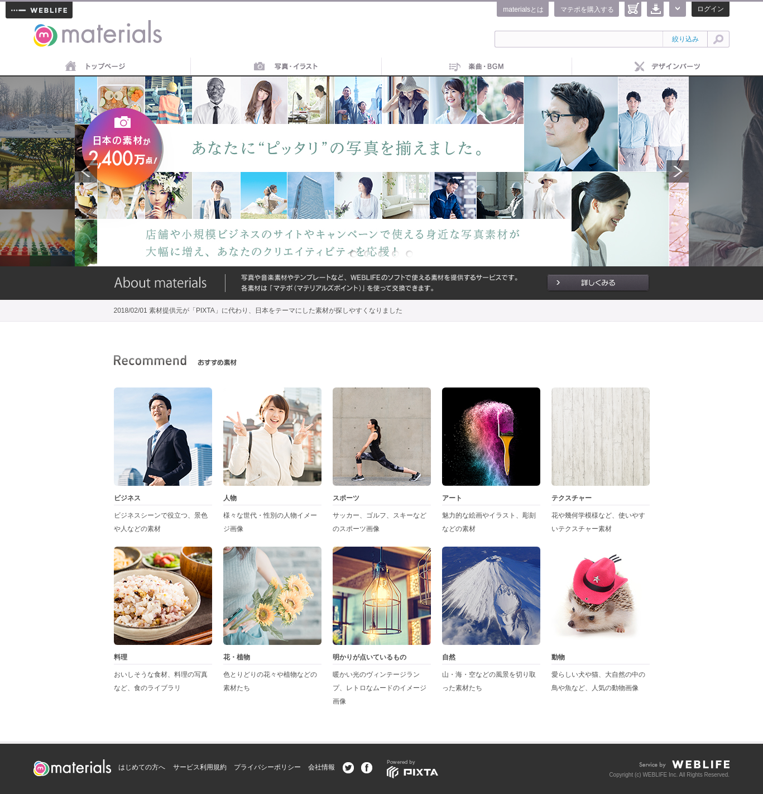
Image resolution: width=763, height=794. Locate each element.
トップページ (95, 67)
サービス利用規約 (200, 767)
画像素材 (286, 67)
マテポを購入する (587, 9)
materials (45, 26)
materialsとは (523, 9)
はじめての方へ (141, 767)
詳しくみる (598, 283)
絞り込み (685, 39)
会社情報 (321, 767)
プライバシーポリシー (267, 767)
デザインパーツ (667, 67)
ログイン (710, 9)
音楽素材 (477, 67)
